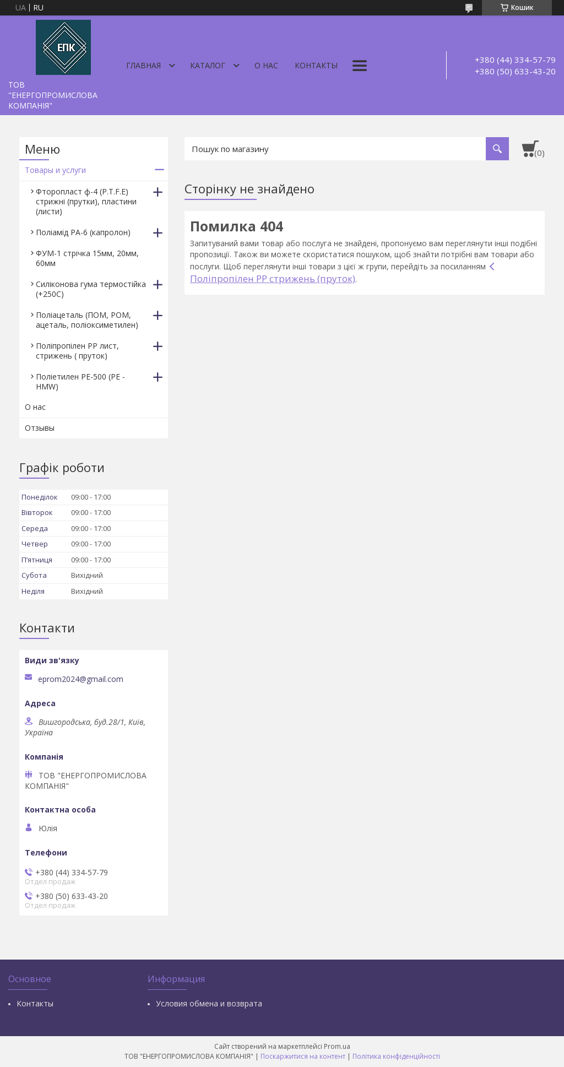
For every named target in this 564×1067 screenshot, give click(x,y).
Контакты (316, 65)
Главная (143, 65)
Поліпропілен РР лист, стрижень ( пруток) (77, 350)
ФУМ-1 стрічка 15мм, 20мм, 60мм (87, 258)
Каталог (207, 65)
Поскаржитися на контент (303, 1056)
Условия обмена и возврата (209, 1003)
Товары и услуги (55, 170)
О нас (266, 65)
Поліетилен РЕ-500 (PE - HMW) (80, 381)
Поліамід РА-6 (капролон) (83, 232)
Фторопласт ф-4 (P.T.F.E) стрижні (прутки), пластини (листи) (86, 201)
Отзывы (40, 428)
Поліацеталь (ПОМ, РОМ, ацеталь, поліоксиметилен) (87, 320)
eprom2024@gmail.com (80, 679)
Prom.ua (337, 1046)
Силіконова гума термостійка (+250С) (91, 289)
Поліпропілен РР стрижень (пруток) (272, 278)
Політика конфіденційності (396, 1056)
